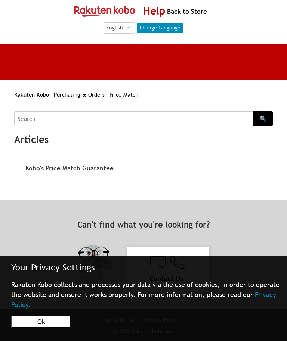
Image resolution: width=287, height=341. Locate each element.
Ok (41, 321)
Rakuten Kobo (31, 94)
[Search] (133, 118)
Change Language (160, 27)
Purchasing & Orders (79, 94)
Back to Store (186, 11)
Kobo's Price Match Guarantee (69, 168)
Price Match (123, 94)
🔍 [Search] (263, 119)
